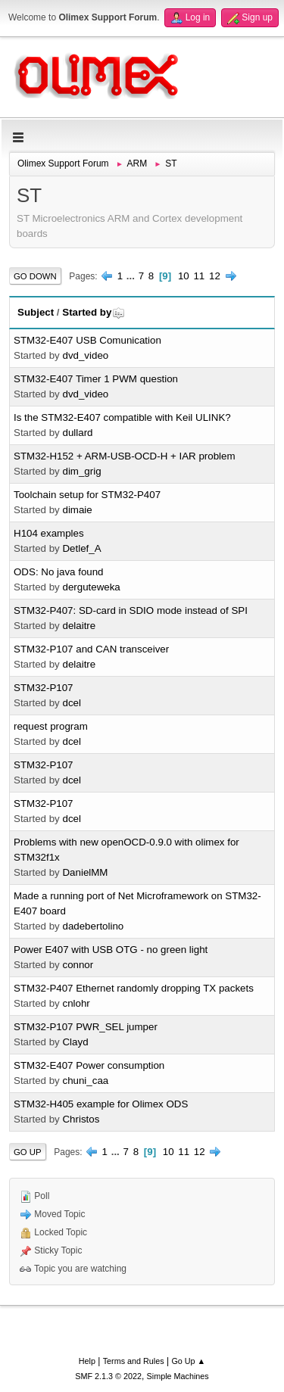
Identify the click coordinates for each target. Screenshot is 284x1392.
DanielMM (85, 872)
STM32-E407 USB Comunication (87, 340)
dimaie (77, 509)
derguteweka (91, 587)
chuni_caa (85, 1080)
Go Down (35, 276)
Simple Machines (178, 1376)
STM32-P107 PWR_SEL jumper (86, 1026)
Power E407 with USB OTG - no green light (111, 949)
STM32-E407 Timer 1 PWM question (96, 379)
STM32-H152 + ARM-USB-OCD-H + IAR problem (125, 456)
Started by (93, 312)
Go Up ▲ (188, 1361)
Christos (80, 1119)
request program (51, 726)
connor (77, 964)
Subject (35, 312)
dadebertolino (92, 926)
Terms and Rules (133, 1361)
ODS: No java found (59, 572)
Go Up (28, 1152)
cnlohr (75, 1003)
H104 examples (49, 533)
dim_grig (81, 471)
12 (214, 276)
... (132, 276)
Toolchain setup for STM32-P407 (87, 494)
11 (198, 276)
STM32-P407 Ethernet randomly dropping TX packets (134, 988)
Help (87, 1361)
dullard (77, 432)
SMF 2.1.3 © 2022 (108, 1376)
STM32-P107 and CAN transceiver (91, 649)
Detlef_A (81, 548)
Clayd (75, 1042)
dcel (71, 702)
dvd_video (85, 355)
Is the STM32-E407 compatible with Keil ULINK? (122, 417)
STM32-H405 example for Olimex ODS (101, 1104)
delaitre (78, 625)
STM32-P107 (43, 687)
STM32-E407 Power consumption (89, 1065)
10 (183, 276)
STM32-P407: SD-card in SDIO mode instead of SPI (131, 610)
